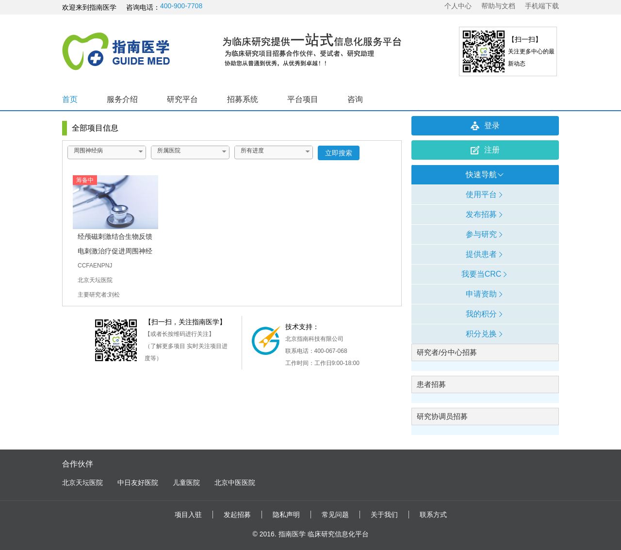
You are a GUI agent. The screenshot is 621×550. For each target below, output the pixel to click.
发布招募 (485, 214)
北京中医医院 (234, 482)
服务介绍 (122, 99)
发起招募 (237, 514)
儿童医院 (186, 482)
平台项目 (302, 99)
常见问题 (335, 514)
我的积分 (485, 314)
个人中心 (458, 6)
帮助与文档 (498, 6)
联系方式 (433, 514)
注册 (485, 150)
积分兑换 (485, 334)
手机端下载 (542, 6)
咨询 (355, 99)
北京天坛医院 (82, 482)
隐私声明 (286, 514)
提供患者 (485, 254)
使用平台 (485, 194)
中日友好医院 (137, 482)
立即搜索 (338, 153)
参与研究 (485, 234)
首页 (70, 99)
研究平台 (182, 99)
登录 (485, 125)
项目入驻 (188, 514)
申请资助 (485, 294)
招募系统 (242, 99)
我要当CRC (485, 274)
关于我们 (384, 514)
